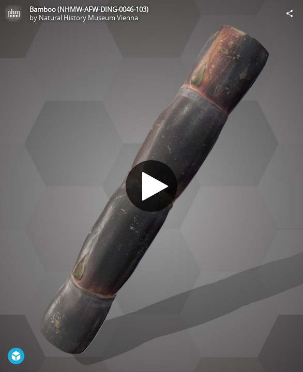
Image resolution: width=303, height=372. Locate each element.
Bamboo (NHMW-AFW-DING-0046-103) (88, 9)
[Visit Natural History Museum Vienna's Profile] (13, 13)
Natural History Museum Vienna (88, 17)
